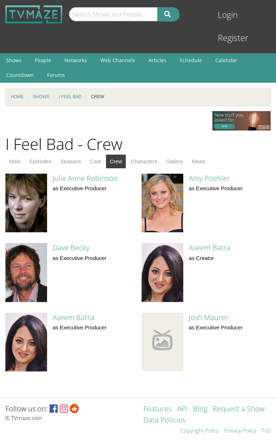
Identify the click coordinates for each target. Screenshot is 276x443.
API (182, 409)
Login (228, 14)
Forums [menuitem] (56, 75)
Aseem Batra (209, 247)
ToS (266, 431)
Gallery (174, 161)
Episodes (40, 161)
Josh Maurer (208, 317)
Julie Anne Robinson (85, 178)
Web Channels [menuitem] (117, 60)
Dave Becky (70, 247)
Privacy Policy (240, 431)
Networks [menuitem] (75, 60)
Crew (116, 161)
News (199, 161)
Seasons (70, 161)
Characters (144, 161)
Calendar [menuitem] (226, 60)
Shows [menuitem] (14, 60)
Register (233, 38)
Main (15, 161)
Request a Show (238, 409)
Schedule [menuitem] (191, 60)
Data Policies (164, 420)
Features (157, 409)
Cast (95, 161)
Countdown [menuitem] (20, 75)
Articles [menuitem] (157, 60)
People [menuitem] (43, 60)
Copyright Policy (199, 431)
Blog (200, 409)
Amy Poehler (209, 178)
